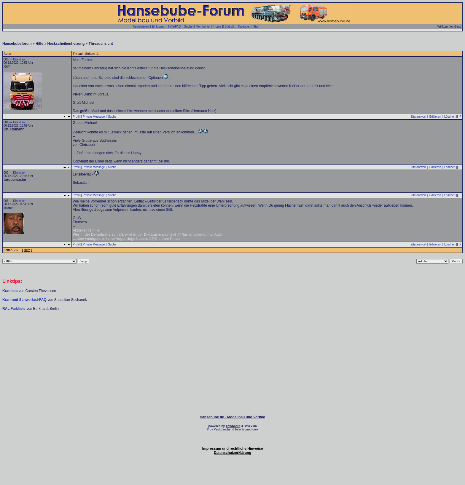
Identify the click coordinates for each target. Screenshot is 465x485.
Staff (256, 26)
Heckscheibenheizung (66, 44)
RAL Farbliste (14, 309)
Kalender (244, 26)
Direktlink (19, 59)
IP (460, 116)
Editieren (435, 116)
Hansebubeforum (17, 44)
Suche (188, 26)
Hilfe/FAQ (174, 26)
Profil (76, 116)
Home (218, 26)
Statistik (229, 26)
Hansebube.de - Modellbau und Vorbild (232, 417)
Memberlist (203, 26)
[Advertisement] (232, 328)
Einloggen (158, 26)
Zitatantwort (418, 116)
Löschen (450, 116)
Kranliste (9, 291)
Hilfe (39, 44)
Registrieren (141, 26)
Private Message (94, 116)
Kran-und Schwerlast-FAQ (24, 300)
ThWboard (233, 426)
